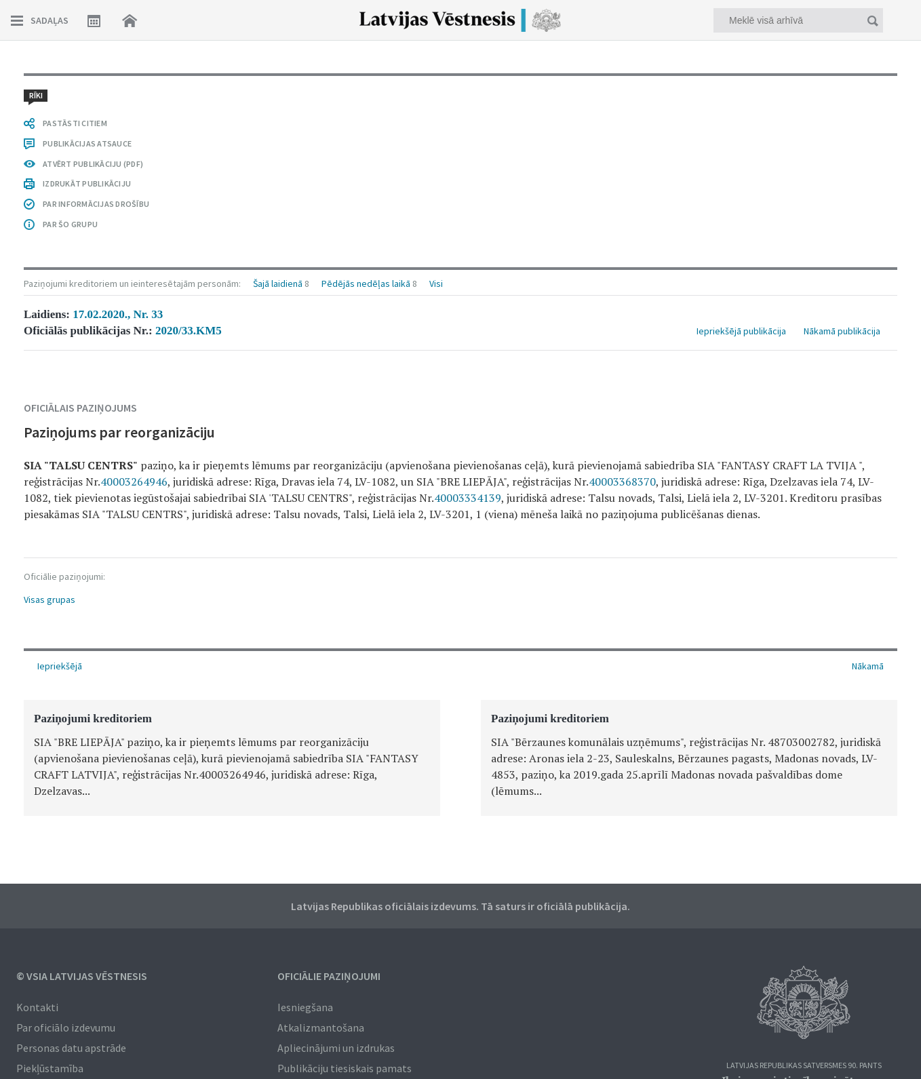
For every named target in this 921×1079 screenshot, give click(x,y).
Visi (436, 283)
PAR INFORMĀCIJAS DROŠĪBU (96, 204)
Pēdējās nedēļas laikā (365, 283)
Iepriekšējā (59, 666)
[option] (232, 758)
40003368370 (622, 481)
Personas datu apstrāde (71, 1048)
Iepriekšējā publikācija (741, 331)
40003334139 (467, 497)
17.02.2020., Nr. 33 (118, 314)
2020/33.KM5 (188, 330)
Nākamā (868, 666)
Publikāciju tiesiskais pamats (344, 1068)
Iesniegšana (305, 1007)
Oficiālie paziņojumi (328, 976)
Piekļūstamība (49, 1068)
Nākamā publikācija (842, 331)
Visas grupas (49, 599)
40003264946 (134, 481)
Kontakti (37, 1007)
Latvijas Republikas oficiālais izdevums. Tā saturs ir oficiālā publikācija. (460, 906)
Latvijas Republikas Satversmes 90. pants (804, 1065)
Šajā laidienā (277, 283)
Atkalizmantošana (320, 1027)
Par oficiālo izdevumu (65, 1027)
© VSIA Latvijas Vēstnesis (81, 976)
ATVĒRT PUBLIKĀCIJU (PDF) (93, 164)
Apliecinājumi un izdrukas (336, 1048)
